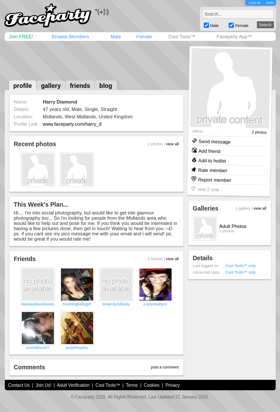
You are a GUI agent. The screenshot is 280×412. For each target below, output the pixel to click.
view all (172, 144)
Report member (214, 179)
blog (105, 85)
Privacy (172, 385)
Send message (215, 141)
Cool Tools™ (182, 36)
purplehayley (77, 347)
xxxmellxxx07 (38, 347)
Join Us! (43, 385)
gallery (51, 85)
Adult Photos (232, 226)
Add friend (209, 151)
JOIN (269, 3)
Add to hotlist (212, 160)
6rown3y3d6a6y (116, 304)
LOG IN (254, 3)
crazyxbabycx (155, 304)
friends (80, 85)
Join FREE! (21, 36)
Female (144, 36)
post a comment (165, 367)
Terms (132, 385)
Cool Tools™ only (241, 266)
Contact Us (19, 385)
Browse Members (70, 36)
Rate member (212, 170)
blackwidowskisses (37, 304)
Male (116, 36)
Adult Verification (73, 385)
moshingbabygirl (77, 304)
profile (22, 85)
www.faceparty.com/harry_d (72, 124)
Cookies (151, 385)
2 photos (259, 132)
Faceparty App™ (234, 36)
